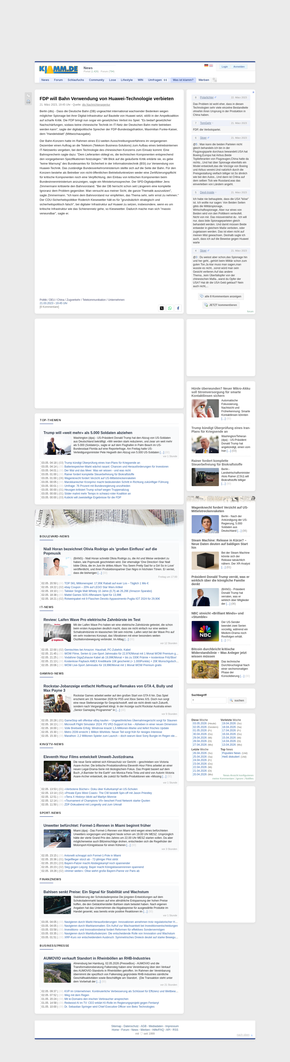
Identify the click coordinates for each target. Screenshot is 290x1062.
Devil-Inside (207, 192)
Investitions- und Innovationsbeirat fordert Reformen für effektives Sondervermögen (114, 929)
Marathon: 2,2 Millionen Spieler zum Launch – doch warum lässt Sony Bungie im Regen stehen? (122, 735)
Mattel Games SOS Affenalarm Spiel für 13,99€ (92, 594)
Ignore (239, 778)
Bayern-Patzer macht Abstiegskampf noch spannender (97, 863)
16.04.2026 (229, 734)
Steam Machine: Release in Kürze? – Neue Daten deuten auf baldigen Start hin (219, 543)
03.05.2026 (200, 723)
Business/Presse (54, 945)
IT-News (47, 607)
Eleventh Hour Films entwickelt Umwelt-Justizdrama (88, 757)
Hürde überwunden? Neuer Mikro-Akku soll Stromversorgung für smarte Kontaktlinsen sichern (220, 392)
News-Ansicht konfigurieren (238, 775)
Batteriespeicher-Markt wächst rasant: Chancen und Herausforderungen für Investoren (116, 466)
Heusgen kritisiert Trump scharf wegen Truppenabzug (96, 489)
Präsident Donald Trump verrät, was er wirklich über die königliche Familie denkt (220, 580)
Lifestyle (127, 80)
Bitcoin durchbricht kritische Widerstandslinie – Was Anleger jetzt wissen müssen (218, 652)
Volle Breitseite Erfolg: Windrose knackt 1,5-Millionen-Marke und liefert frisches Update (116, 728)
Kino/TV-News (52, 744)
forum (250, 311)
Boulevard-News (54, 536)
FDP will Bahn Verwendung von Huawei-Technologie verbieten (107, 98)
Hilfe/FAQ (158, 1029)
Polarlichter (207, 97)
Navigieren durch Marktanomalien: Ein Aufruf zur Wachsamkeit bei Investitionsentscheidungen (121, 925)
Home (115, 1029)
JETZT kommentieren (220, 305)
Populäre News (231, 753)
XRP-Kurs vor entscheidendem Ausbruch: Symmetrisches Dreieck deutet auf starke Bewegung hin (123, 937)
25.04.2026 (200, 756)
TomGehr (205, 123)
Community (96, 80)
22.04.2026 (200, 767)
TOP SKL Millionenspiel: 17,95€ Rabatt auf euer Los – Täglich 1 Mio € (106, 583)
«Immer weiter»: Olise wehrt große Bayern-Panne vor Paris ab (101, 871)
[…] (162, 452)
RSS (175, 1029)
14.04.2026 (229, 741)
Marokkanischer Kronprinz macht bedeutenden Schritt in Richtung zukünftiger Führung (116, 482)
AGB (143, 1026)
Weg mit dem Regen (76, 995)
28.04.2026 (200, 741)
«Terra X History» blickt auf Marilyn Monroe (90, 796)
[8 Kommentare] (49, 306)
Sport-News (50, 813)
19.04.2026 (229, 723)
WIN (140, 80)
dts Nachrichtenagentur (96, 104)
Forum (58, 80)
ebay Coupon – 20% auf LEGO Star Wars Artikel (93, 587)
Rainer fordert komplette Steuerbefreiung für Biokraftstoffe (99, 474)
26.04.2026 (200, 753)
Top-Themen (50, 420)
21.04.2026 (200, 770)
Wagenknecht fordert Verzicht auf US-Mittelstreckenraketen (100, 478)
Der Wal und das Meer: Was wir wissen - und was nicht (97, 470)
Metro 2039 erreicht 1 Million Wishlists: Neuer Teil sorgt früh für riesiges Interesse (113, 732)
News (45, 80)
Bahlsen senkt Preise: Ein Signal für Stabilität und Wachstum (96, 892)
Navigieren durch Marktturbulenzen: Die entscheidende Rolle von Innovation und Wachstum (119, 933)
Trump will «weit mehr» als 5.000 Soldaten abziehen (88, 433)
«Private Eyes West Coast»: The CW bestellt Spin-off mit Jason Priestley (108, 793)
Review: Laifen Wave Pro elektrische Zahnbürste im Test (92, 620)
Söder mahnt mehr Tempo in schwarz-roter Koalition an (97, 493)
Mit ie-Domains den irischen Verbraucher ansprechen (96, 999)
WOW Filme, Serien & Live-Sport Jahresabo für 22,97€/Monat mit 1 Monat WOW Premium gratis (122, 653)
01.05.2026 (200, 730)
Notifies (249, 778)
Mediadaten (156, 1026)
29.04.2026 (200, 737)
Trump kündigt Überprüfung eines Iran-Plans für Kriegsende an (102, 462)
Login (225, 66)
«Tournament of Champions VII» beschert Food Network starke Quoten (107, 800)
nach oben (243, 1034)
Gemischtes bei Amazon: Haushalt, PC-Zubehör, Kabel (97, 649)
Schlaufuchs (76, 80)
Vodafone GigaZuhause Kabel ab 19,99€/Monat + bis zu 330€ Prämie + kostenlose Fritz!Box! (120, 657)
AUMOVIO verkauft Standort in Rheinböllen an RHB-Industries (97, 958)
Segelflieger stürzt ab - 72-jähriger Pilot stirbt (91, 859)
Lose (112, 80)
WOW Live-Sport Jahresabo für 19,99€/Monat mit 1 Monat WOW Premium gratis (113, 665)
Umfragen (158, 80)
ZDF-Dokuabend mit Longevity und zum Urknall (93, 804)
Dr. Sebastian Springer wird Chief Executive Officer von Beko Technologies (109, 1006)
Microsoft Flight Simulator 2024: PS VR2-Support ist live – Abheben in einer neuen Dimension (120, 724)
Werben (203, 80)
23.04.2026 (200, 763)
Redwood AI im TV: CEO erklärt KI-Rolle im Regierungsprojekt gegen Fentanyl (111, 1002)
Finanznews (50, 879)
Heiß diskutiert (231, 756)
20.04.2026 (200, 774)
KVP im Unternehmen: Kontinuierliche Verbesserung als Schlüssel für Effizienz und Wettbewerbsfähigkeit (127, 991)
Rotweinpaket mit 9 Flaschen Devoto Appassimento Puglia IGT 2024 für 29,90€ (112, 598)
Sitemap (116, 1026)
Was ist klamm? (183, 80)
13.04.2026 (229, 744)
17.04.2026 (229, 730)
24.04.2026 (200, 760)
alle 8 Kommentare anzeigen (220, 296)
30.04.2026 (200, 734)
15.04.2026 (229, 737)
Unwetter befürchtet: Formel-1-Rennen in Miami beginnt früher (97, 825)
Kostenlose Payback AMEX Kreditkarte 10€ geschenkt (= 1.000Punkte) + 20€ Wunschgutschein (122, 661)
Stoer (203, 137)
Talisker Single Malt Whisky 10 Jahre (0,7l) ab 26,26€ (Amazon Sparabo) (108, 591)
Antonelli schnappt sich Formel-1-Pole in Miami (92, 855)
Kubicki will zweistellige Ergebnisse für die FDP (92, 497)
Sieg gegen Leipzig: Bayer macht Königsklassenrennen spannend (104, 867)
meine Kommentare (223, 778)
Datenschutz (131, 1026)
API (168, 1029)
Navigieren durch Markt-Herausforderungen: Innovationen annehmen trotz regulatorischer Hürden (123, 922)
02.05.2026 (200, 727)
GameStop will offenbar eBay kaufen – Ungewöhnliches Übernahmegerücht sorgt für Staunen (120, 720)
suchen (237, 700)
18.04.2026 (229, 727)
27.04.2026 (200, 744)
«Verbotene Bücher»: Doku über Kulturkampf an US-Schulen (101, 789)
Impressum (172, 1026)
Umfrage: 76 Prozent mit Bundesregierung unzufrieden (97, 485)
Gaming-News (52, 673)
